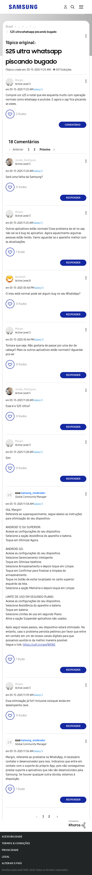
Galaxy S (38, 89)
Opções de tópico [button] (79, 36)
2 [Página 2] (34, 149)
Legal (6, 856)
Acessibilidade (12, 836)
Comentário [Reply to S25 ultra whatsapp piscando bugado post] (72, 124)
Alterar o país (12, 863)
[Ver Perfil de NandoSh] (20, 276)
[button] (80, 81)
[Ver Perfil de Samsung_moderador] (33, 493)
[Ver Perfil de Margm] (19, 80)
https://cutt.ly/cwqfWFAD (39, 644)
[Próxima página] (47, 149)
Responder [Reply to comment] (73, 197)
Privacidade (10, 850)
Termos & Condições (16, 843)
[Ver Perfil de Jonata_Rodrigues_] (26, 160)
